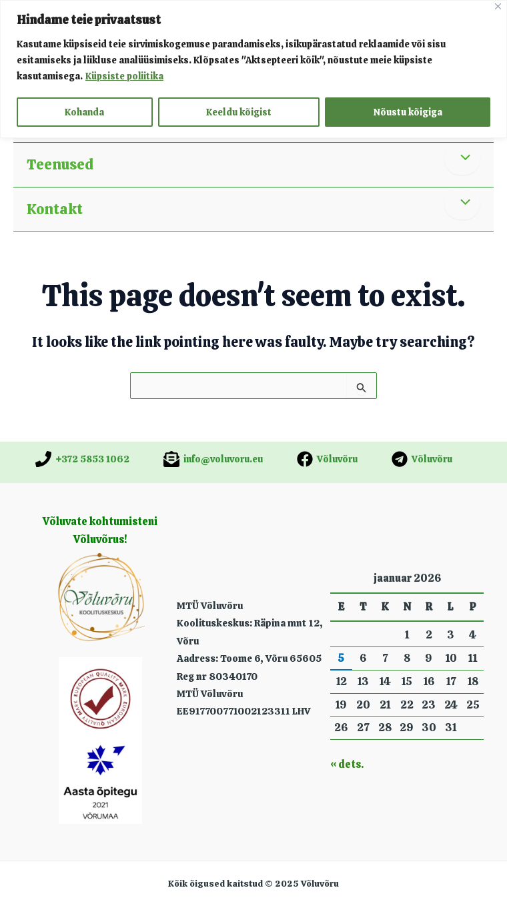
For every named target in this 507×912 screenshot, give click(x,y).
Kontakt (55, 209)
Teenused (60, 164)
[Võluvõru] (327, 459)
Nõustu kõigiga (408, 112)
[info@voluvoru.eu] (213, 459)
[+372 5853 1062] (82, 459)
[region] (253, 69)
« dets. (347, 764)
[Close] (498, 6)
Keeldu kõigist (239, 112)
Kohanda (84, 112)
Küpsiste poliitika (124, 76)
